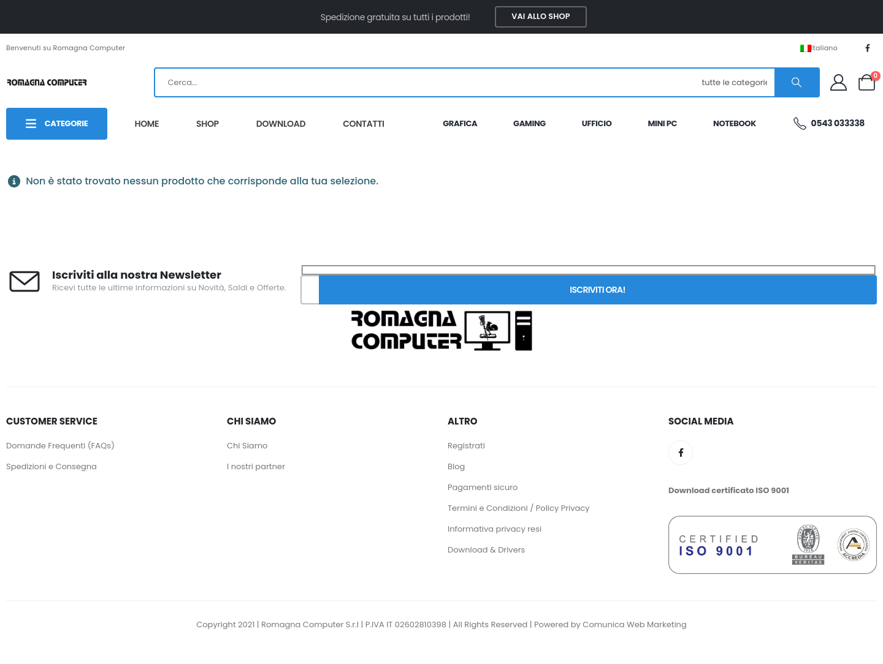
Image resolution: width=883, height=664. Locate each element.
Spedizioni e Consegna (51, 466)
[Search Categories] (736, 82)
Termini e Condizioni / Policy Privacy (519, 508)
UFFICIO (597, 123)
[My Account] (838, 82)
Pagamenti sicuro (483, 487)
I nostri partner (256, 466)
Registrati (466, 445)
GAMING (529, 123)
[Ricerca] (796, 82)
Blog (456, 466)
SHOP (207, 124)
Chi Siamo (247, 445)
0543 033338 (828, 123)
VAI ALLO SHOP (540, 16)
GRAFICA (460, 123)
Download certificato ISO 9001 (728, 490)
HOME (146, 124)
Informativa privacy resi (494, 529)
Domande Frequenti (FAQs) (60, 445)
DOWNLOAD (280, 124)
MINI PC (662, 123)
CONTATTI (363, 124)
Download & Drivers (486, 550)
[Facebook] (867, 47)
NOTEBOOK (734, 123)
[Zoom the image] (441, 308)
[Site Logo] (46, 82)
